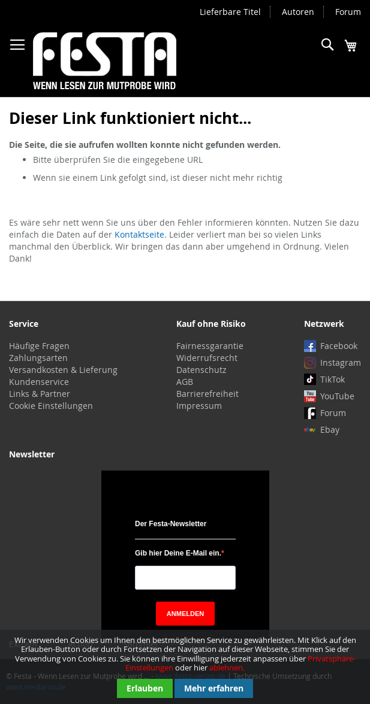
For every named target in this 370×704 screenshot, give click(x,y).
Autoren (298, 11)
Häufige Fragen (39, 345)
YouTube (337, 396)
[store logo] (104, 60)
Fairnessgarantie (209, 345)
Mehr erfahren (213, 688)
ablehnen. (227, 667)
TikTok (332, 379)
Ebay (329, 429)
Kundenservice (39, 381)
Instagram (340, 362)
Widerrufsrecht (206, 357)
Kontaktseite (139, 234)
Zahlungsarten (38, 357)
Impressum (199, 405)
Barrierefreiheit (207, 393)
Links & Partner (39, 393)
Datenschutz (201, 369)
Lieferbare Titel (230, 11)
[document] (185, 667)
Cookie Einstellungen (51, 405)
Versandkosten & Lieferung (63, 369)
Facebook (338, 345)
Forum (348, 11)
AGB (184, 381)
